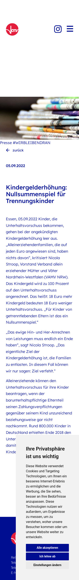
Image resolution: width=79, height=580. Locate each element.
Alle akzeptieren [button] (47, 547)
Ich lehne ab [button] (47, 556)
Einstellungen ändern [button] (47, 565)
